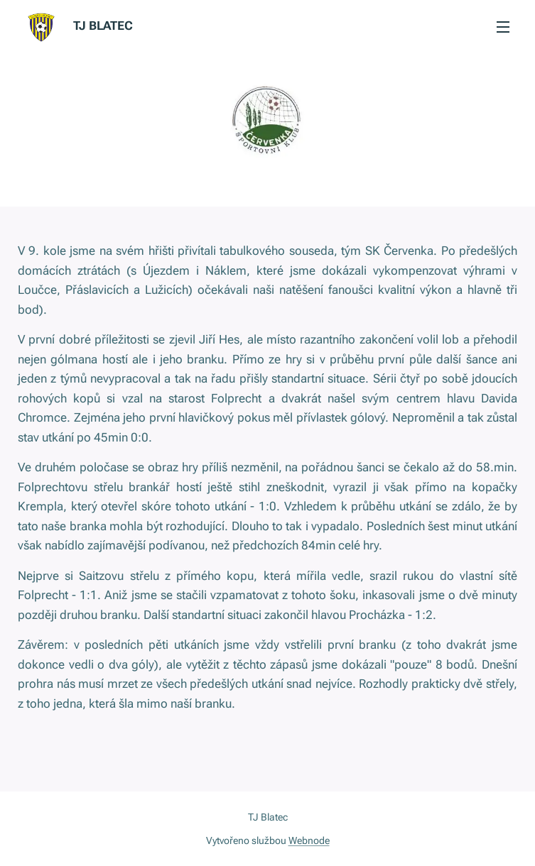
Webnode (309, 840)
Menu (503, 27)
